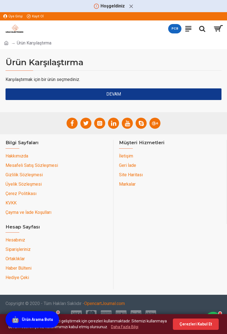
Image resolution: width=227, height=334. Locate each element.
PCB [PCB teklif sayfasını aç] (174, 28)
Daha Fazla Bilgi (124, 327)
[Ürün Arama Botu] (32, 319)
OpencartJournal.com (104, 303)
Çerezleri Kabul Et (196, 324)
